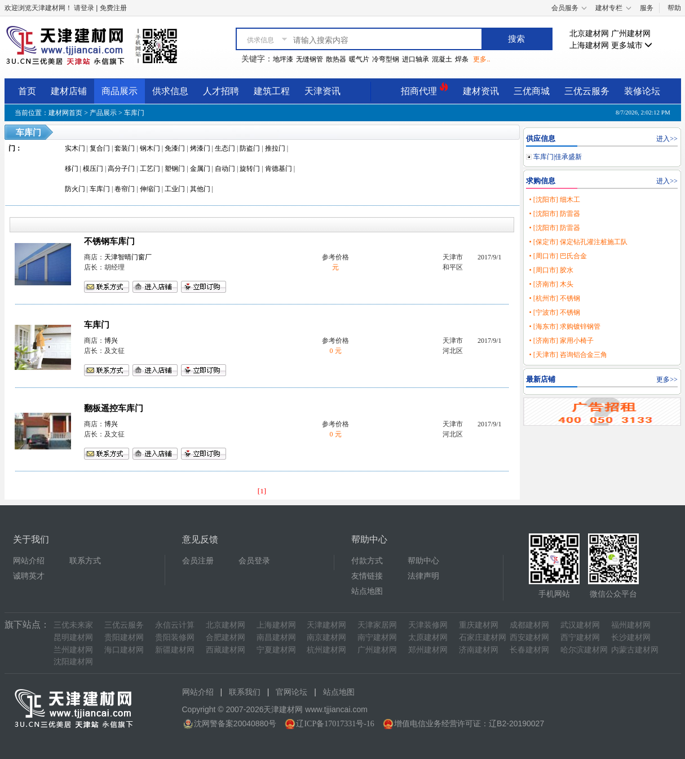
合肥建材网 (225, 637)
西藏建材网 (225, 650)
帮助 (674, 8)
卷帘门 (124, 189)
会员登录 (254, 561)
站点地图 (367, 591)
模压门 (93, 169)
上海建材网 (589, 45)
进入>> (667, 139)
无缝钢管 (309, 59)
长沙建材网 (631, 637)
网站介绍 (29, 561)
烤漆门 (200, 148)
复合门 (100, 148)
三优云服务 (586, 91)
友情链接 (367, 576)
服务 (646, 8)
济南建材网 (478, 650)
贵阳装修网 (175, 637)
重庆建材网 (478, 625)
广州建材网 (631, 33)
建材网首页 (65, 113)
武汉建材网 (580, 625)
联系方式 (85, 561)
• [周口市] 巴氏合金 (557, 256)
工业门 (175, 189)
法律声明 (423, 576)
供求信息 (170, 91)
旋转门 (250, 169)
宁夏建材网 (276, 650)
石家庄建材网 (482, 637)
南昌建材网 (276, 637)
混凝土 (442, 59)
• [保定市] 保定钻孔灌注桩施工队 (578, 242)
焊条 (462, 59)
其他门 (200, 189)
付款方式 (367, 561)
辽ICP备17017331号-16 (335, 724)
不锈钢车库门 (109, 241)
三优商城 (532, 91)
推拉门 (275, 148)
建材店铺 (69, 91)
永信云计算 (175, 625)
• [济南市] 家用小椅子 (561, 341)
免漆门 (175, 148)
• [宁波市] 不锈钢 (554, 312)
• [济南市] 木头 (551, 284)
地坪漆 (283, 59)
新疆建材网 (175, 650)
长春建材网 (529, 650)
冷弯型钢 (385, 59)
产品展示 (103, 113)
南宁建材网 (377, 637)
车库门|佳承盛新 (557, 157)
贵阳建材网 (124, 637)
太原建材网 (428, 637)
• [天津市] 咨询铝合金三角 (568, 355)
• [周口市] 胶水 (551, 270)
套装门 (124, 148)
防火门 (75, 189)
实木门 (75, 148)
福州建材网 (631, 625)
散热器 (336, 59)
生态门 (225, 148)
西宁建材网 (580, 637)
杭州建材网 (326, 650)
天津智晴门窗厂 (128, 257)
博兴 (111, 341)
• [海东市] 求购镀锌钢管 (564, 326)
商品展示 (119, 91)
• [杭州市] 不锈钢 (554, 298)
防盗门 (250, 148)
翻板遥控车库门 (113, 408)
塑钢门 (175, 169)
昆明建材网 (73, 637)
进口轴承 (415, 59)
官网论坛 (291, 692)
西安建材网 (529, 637)
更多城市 (632, 45)
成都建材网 (529, 625)
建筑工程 (272, 91)
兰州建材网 (73, 650)
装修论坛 (642, 91)
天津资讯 (322, 91)
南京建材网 (326, 637)
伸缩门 (150, 189)
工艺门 (150, 169)
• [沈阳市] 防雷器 (554, 214)
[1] (262, 491)
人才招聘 (221, 91)
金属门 (200, 169)
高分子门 (121, 169)
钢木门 (150, 148)
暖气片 (359, 59)
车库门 (134, 113)
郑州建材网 (428, 650)
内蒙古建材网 (635, 650)
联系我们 (244, 692)
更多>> (667, 379)
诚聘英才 (29, 576)
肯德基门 (278, 169)
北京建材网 (589, 33)
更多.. (481, 59)
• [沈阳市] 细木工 (554, 200)
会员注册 (198, 561)
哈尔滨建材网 (584, 650)
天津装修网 (428, 625)
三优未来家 (73, 625)
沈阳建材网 (73, 661)
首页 (27, 91)
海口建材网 (124, 650)
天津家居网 (377, 625)
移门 (71, 169)
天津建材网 (326, 625)
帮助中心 (423, 561)
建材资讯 (481, 91)
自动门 (225, 169)
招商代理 (424, 89)
